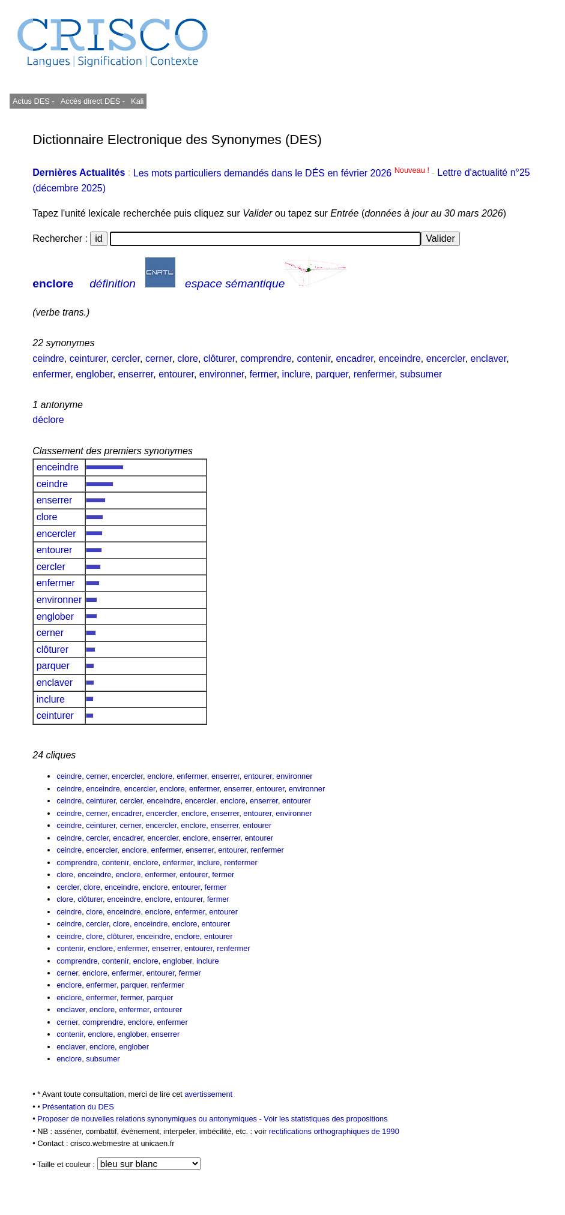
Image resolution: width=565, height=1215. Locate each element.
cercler (126, 358)
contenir (313, 358)
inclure (296, 374)
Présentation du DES (78, 1106)
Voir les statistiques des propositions (325, 1118)
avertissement (208, 1094)
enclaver (489, 358)
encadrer (354, 358)
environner (221, 374)
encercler (445, 358)
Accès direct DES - (93, 101)
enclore (52, 283)
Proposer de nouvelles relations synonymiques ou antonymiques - (150, 1118)
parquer (332, 374)
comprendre (265, 358)
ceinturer (88, 358)
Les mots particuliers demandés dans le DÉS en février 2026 (282, 173)
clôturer (219, 358)
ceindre (48, 358)
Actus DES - (34, 101)
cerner (158, 358)
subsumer (421, 374)
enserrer (136, 374)
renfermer (374, 374)
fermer (262, 374)
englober (94, 374)
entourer (176, 374)
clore (187, 358)
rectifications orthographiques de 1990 (334, 1131)
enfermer (51, 374)
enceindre (400, 358)
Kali (137, 101)
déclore (48, 420)
